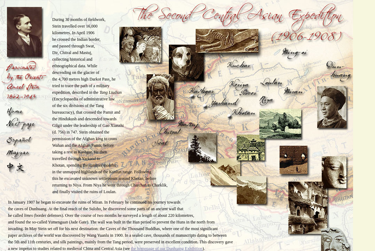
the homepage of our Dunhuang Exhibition (167, 248)
